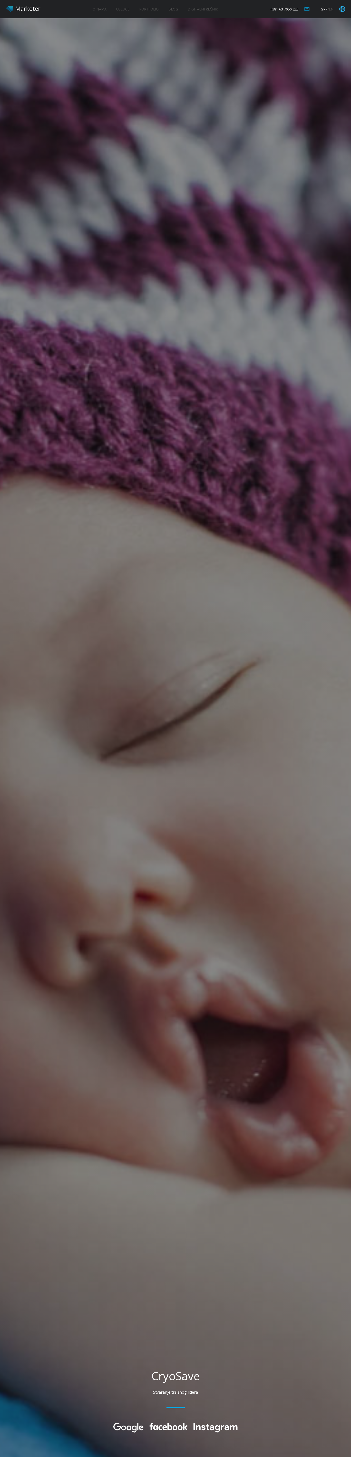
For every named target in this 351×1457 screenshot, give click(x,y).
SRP (324, 9)
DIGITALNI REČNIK (203, 9)
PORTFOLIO (149, 9)
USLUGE (122, 9)
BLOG (173, 9)
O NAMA (100, 9)
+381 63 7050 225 (284, 9)
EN (331, 9)
